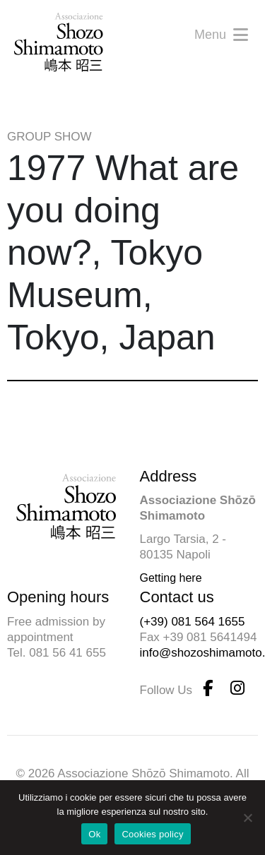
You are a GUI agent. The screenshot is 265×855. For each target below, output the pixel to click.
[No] (247, 818)
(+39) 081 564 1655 (192, 621)
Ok (94, 834)
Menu (221, 34)
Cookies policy (152, 834)
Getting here (171, 578)
